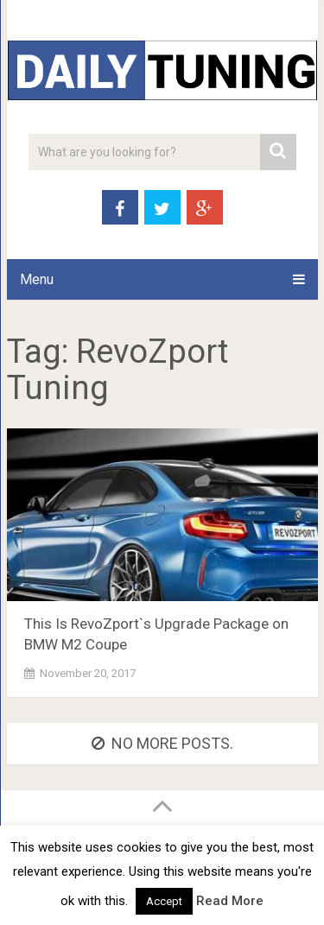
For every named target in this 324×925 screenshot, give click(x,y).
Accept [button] (164, 901)
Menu (37, 279)
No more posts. (162, 743)
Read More (230, 901)
